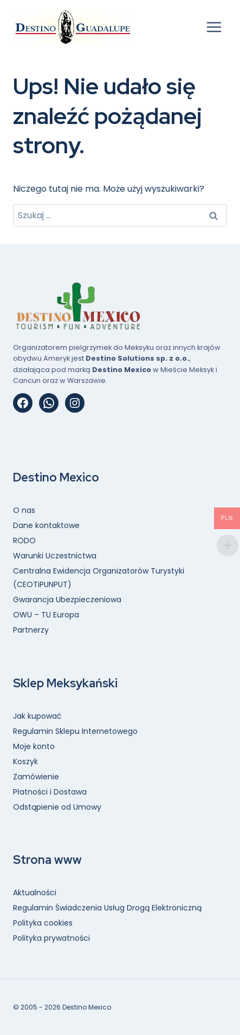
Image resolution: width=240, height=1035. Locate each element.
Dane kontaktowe (46, 525)
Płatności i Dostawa (50, 791)
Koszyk (25, 761)
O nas (24, 510)
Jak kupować (37, 716)
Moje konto (34, 746)
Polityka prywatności (51, 938)
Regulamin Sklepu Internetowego (75, 731)
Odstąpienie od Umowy (57, 807)
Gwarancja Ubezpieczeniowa (67, 599)
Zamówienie (36, 776)
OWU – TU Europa (46, 614)
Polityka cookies (43, 922)
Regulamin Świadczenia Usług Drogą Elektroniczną (107, 907)
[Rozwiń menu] (213, 26)
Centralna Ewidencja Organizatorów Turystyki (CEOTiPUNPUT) (98, 577)
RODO (24, 540)
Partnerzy (31, 629)
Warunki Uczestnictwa (54, 555)
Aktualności (34, 892)
